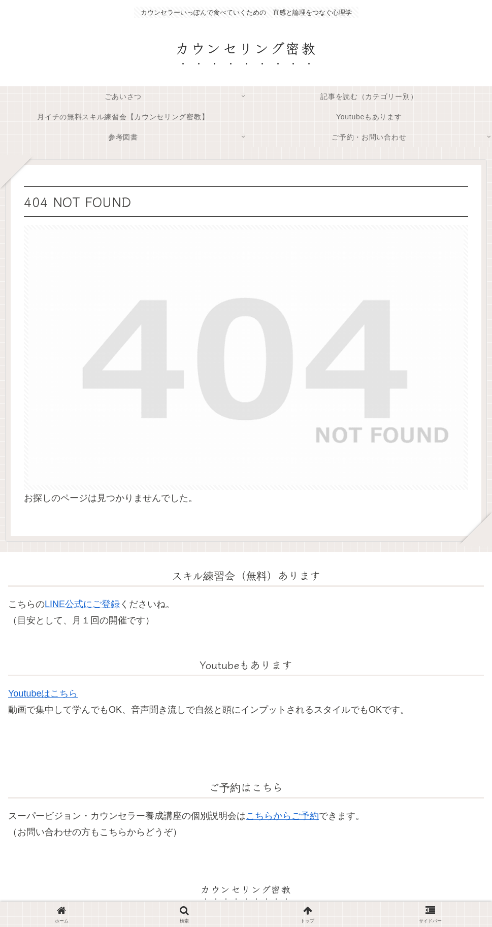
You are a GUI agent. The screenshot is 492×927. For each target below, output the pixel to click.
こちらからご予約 (282, 816)
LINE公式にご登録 (82, 604)
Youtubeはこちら (43, 693)
